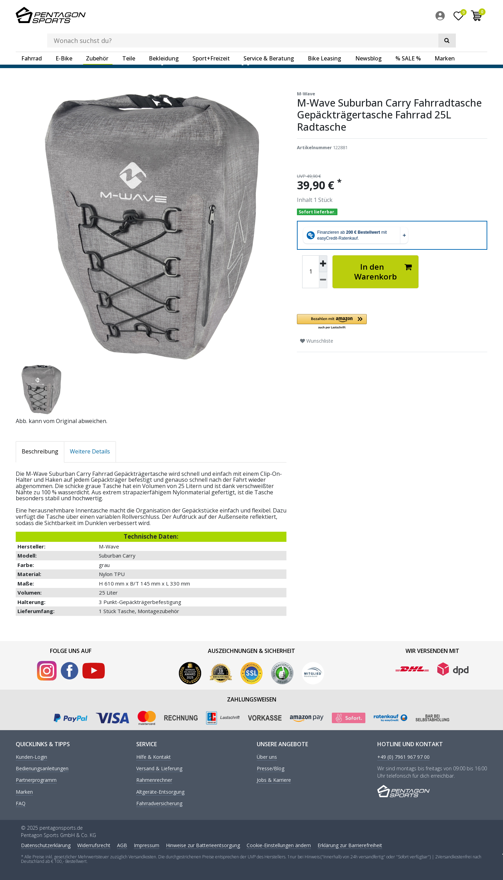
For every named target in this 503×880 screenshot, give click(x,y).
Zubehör (97, 37)
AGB (122, 844)
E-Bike (64, 37)
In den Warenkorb (383, 271)
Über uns (267, 756)
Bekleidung (164, 37)
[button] (375, 321)
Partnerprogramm (36, 780)
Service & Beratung (268, 37)
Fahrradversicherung (159, 803)
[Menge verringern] (323, 279)
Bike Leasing (324, 37)
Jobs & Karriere (274, 780)
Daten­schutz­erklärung (46, 844)
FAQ (20, 803)
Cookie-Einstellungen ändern (279, 844)
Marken (445, 37)
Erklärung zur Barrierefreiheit (350, 844)
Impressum (146, 844)
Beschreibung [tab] (40, 451)
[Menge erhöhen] (323, 263)
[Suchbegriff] (240, 16)
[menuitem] (442, 17)
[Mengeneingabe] (310, 271)
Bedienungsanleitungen (42, 768)
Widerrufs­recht (93, 844)
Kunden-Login (31, 756)
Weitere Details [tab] (90, 451)
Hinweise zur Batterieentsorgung (203, 844)
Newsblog (368, 37)
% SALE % (408, 37)
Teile (128, 37)
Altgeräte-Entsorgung (160, 792)
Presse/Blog (270, 768)
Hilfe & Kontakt (153, 756)
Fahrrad (31, 37)
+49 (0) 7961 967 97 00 (403, 756)
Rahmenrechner (154, 780)
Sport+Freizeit (211, 37)
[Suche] (388, 16)
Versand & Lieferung (159, 768)
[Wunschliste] (458, 17)
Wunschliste (316, 340)
